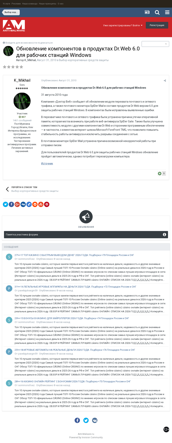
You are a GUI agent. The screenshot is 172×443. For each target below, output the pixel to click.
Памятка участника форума (22, 234)
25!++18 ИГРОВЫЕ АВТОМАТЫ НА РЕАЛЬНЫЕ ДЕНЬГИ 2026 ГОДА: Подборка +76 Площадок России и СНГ (75, 349)
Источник (47, 163)
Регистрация (157, 25)
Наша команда (29, 3)
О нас (61, 3)
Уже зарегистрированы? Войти (122, 25)
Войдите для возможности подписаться (29, 42)
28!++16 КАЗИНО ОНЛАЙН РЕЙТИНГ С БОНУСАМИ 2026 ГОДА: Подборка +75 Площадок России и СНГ (73, 381)
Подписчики (151, 44)
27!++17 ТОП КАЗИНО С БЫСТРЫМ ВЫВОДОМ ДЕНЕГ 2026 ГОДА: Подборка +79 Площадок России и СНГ (74, 255)
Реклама (16, 3)
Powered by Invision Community (86, 437)
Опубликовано (58, 80)
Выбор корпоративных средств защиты (84, 60)
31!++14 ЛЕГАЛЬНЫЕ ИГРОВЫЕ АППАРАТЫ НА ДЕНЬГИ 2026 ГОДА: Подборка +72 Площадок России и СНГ (75, 286)
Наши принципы (47, 3)
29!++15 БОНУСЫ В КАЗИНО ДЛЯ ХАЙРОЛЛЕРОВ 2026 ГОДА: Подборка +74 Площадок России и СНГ (72, 318)
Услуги (6, 3)
